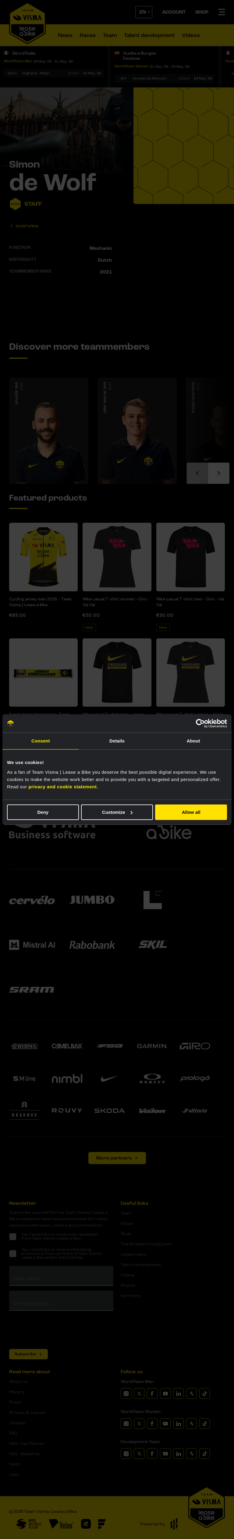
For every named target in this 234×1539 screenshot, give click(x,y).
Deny (42, 812)
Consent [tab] (40, 740)
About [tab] (193, 740)
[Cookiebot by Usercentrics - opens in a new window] (200, 723)
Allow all (191, 812)
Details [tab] (117, 740)
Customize (117, 812)
